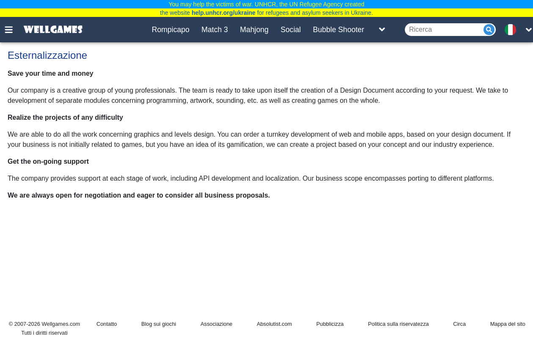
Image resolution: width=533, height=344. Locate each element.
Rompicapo (171, 29)
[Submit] (489, 29)
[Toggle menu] (13, 29)
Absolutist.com (274, 324)
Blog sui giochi (158, 324)
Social (290, 29)
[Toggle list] (382, 29)
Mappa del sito (507, 324)
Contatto (106, 324)
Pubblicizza (330, 324)
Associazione (216, 324)
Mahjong (254, 29)
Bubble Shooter (338, 29)
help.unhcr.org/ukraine (224, 12)
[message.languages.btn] (513, 29)
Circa (459, 324)
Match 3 (214, 29)
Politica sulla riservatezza (398, 324)
